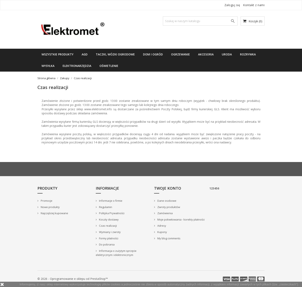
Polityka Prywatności (111, 213)
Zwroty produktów (168, 207)
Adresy (161, 225)
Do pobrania (106, 244)
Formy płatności (108, 238)
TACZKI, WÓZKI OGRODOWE (115, 54)
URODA (227, 54)
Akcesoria (206, 54)
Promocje (46, 201)
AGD (85, 54)
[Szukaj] (200, 21)
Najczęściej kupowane (54, 213)
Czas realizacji (107, 225)
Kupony (162, 232)
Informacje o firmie (110, 201)
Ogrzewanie (180, 54)
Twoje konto (167, 188)
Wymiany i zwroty (109, 232)
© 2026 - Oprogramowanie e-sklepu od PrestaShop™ (72, 279)
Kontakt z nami (254, 5)
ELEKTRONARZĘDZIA (77, 66)
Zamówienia (165, 213)
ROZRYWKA (248, 54)
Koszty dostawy (108, 219)
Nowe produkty (50, 207)
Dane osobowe (166, 201)
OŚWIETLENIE (108, 66)
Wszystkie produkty (57, 54)
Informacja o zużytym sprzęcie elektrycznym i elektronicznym (116, 253)
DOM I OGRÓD (153, 54)
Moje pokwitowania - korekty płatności (181, 219)
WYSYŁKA (48, 66)
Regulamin (105, 207)
